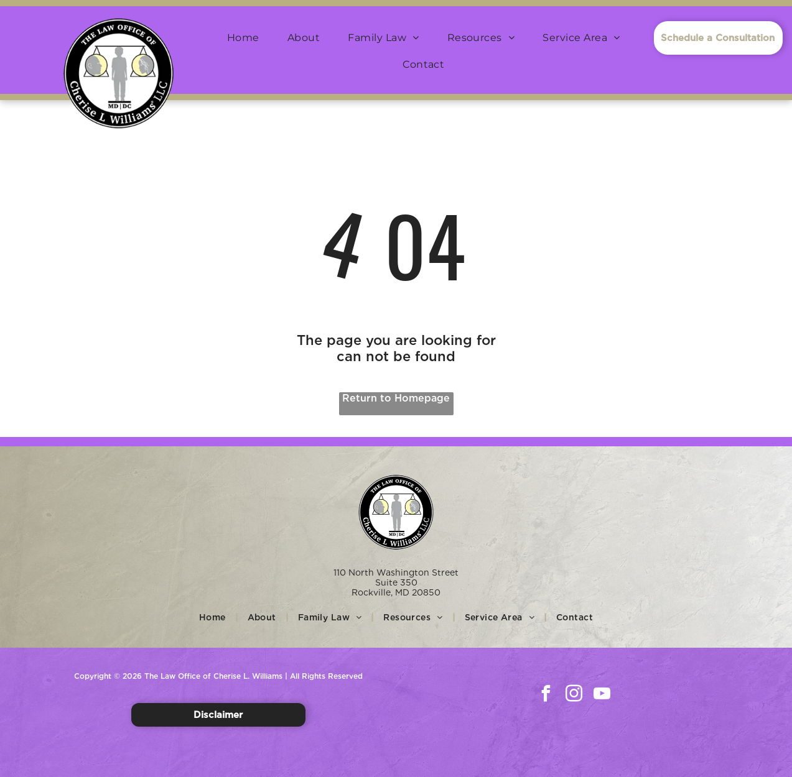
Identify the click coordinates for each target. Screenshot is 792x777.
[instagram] (573, 695)
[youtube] (601, 695)
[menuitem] (248, 37)
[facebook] (545, 695)
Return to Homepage (396, 398)
